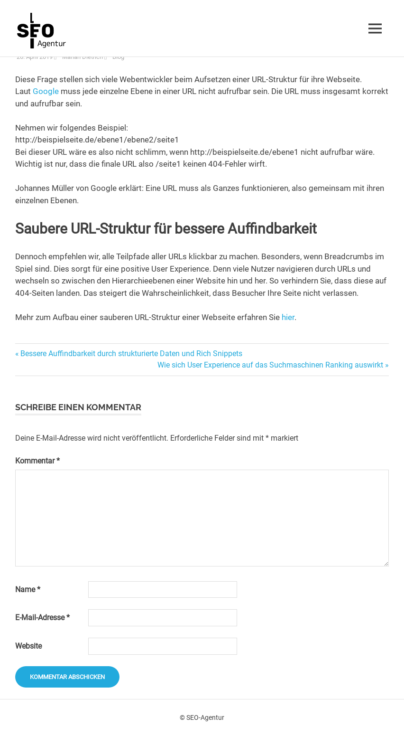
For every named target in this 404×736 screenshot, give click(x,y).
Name (27, 589)
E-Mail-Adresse (42, 617)
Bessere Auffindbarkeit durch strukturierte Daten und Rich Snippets (131, 353)
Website (28, 646)
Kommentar (37, 460)
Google (46, 91)
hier (288, 317)
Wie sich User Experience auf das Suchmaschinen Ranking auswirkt (270, 364)
